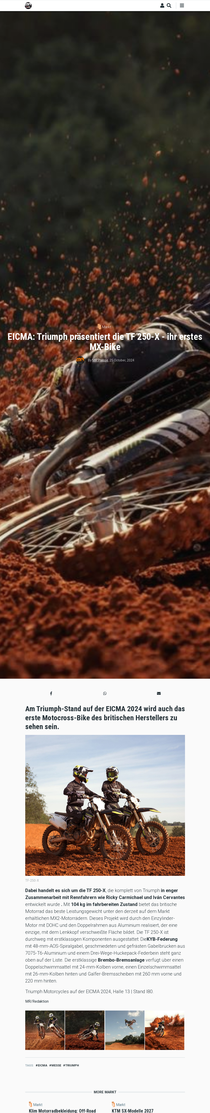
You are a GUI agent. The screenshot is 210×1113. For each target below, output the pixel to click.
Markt (106, 327)
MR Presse (100, 360)
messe (56, 1065)
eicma (42, 1065)
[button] (51, 693)
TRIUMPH (72, 1065)
